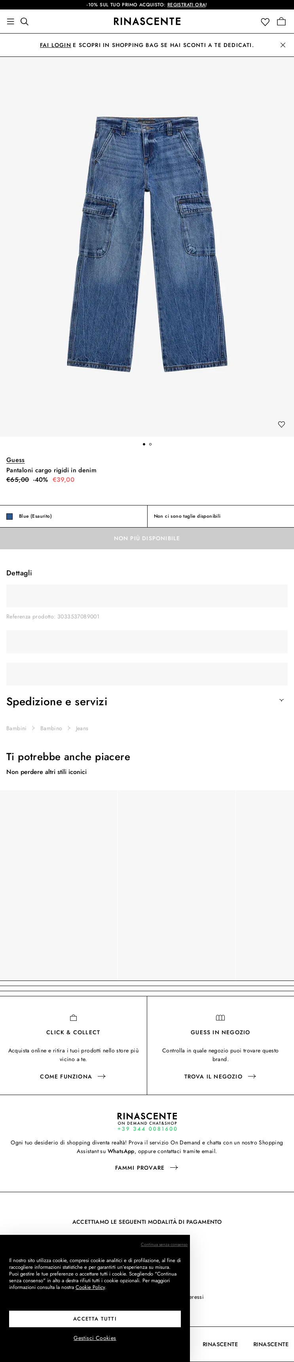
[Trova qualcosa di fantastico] (27, 21)
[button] (267, 21)
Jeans (82, 728)
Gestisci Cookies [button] (95, 1338)
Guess (15, 459)
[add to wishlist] (281, 425)
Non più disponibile (147, 538)
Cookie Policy (90, 1287)
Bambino (51, 728)
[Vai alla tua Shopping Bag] (281, 21)
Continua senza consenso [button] (164, 1244)
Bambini (16, 728)
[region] (147, 885)
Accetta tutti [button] (95, 1319)
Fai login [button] (55, 45)
